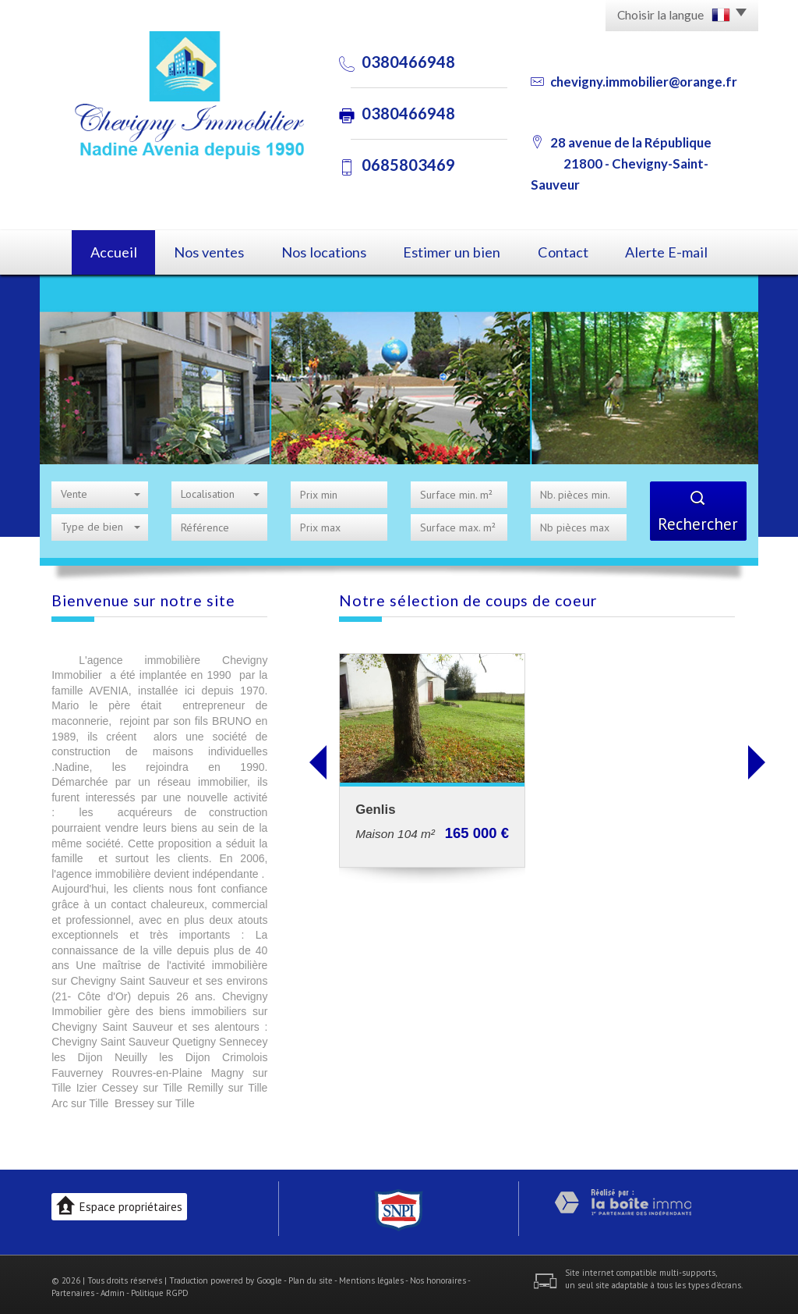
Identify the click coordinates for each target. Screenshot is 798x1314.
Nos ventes (205, 250)
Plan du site (310, 1275)
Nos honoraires (438, 1275)
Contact (574, 250)
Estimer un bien (456, 250)
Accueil (100, 250)
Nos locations (326, 250)
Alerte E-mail (685, 250)
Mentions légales (371, 1275)
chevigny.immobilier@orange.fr (643, 81)
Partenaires (72, 1288)
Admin (113, 1288)
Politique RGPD (160, 1288)
